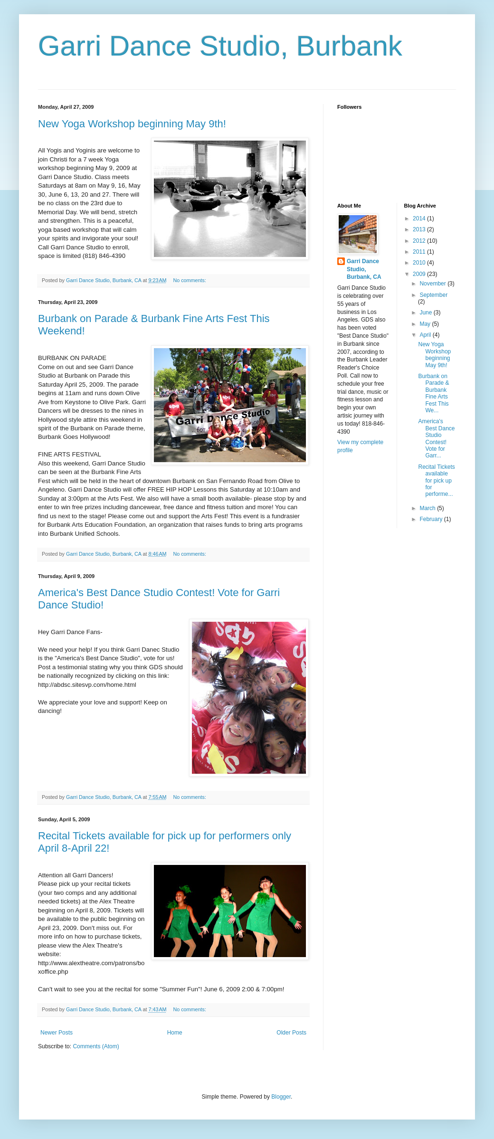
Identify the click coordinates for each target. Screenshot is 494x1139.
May (425, 324)
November (433, 283)
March (428, 508)
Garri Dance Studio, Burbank (220, 46)
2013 (420, 229)
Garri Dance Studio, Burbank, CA (364, 269)
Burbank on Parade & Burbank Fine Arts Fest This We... (433, 393)
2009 (420, 274)
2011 (420, 251)
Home (174, 1032)
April (425, 335)
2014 (420, 218)
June (426, 312)
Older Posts (291, 1032)
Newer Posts (56, 1032)
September (433, 295)
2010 (420, 262)
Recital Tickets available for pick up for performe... (436, 481)
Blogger (281, 1096)
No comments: (190, 280)
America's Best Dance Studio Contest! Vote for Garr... (436, 438)
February (431, 519)
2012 (420, 240)
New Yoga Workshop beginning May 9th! (132, 124)
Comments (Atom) (96, 1046)
